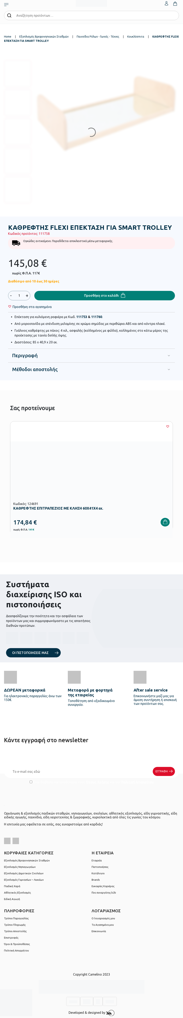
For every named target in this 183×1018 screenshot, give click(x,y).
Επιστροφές (11, 937)
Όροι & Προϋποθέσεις (17, 944)
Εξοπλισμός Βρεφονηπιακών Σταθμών (44, 36)
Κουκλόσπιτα (135, 36)
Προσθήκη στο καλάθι (101, 295)
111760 (96, 317)
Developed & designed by (91, 1013)
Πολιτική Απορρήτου (137, 782)
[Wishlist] (32, 307)
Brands (96, 879)
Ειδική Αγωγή (12, 899)
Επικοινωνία (99, 931)
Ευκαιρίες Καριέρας (103, 886)
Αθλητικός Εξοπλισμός (17, 892)
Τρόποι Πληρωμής (15, 924)
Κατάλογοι (98, 873)
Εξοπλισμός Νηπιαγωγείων (20, 866)
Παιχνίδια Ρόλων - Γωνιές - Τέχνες (98, 36)
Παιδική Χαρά (12, 886)
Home (7, 36)
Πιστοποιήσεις (100, 866)
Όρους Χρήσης (97, 782)
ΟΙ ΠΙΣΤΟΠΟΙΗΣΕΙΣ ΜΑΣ (30, 653)
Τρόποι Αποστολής (15, 931)
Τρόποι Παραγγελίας (16, 918)
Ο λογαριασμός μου (103, 918)
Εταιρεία (97, 860)
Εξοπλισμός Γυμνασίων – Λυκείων (24, 879)
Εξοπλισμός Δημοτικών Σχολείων (24, 873)
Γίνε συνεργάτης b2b (104, 892)
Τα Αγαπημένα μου (103, 924)
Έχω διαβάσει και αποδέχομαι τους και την (92, 782)
